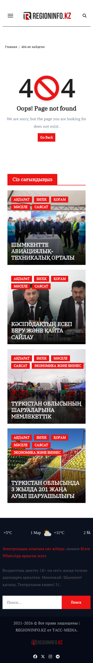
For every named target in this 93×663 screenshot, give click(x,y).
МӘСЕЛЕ (21, 207)
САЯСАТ (41, 207)
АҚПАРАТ (22, 199)
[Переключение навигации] (10, 15)
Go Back (46, 137)
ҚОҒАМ (60, 199)
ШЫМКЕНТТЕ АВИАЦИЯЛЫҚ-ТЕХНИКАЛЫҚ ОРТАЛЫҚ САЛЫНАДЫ (44, 254)
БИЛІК (41, 199)
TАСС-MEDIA (64, 630)
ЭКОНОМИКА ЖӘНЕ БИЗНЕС (57, 365)
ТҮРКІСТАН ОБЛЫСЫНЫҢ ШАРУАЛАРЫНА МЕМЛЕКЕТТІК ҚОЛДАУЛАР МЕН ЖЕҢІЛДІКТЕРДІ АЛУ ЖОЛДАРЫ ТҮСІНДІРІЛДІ (46, 420)
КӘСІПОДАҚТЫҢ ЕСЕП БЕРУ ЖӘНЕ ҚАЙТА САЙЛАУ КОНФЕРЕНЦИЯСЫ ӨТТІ (44, 333)
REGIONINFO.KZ (31, 630)
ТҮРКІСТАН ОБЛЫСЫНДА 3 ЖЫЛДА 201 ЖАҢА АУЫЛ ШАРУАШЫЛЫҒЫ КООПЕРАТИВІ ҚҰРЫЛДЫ (45, 492)
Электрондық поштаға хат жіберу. (33, 548)
